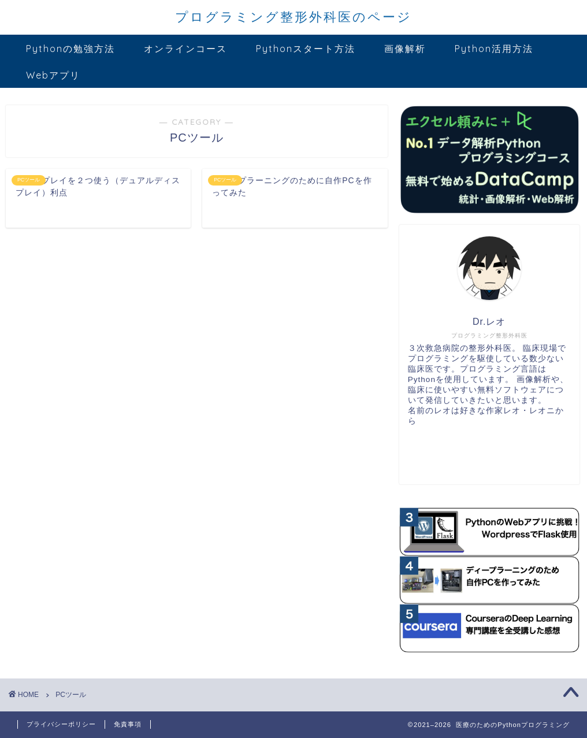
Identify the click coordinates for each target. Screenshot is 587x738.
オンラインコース (185, 48)
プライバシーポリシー (61, 724)
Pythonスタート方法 (305, 48)
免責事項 (128, 724)
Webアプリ (53, 75)
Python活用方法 (494, 48)
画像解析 (405, 48)
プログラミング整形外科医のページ (293, 16)
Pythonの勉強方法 (70, 48)
